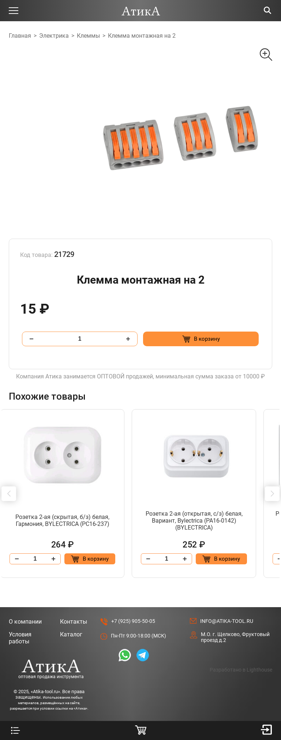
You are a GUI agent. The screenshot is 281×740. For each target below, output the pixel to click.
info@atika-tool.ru (226, 621)
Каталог (71, 634)
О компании (25, 621)
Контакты (73, 621)
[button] (8, 493)
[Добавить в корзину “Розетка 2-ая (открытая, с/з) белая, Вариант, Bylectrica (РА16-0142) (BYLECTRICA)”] (236, 558)
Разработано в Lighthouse (241, 670)
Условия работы (20, 638)
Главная (20, 35)
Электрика (54, 35)
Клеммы (88, 35)
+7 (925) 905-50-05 (133, 621)
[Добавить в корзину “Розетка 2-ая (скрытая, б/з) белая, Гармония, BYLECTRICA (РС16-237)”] (101, 558)
